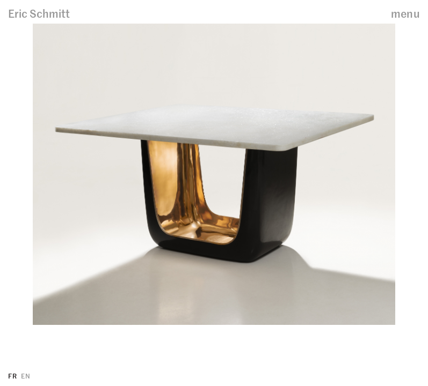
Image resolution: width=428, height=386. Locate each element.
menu (405, 13)
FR (12, 375)
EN (25, 375)
